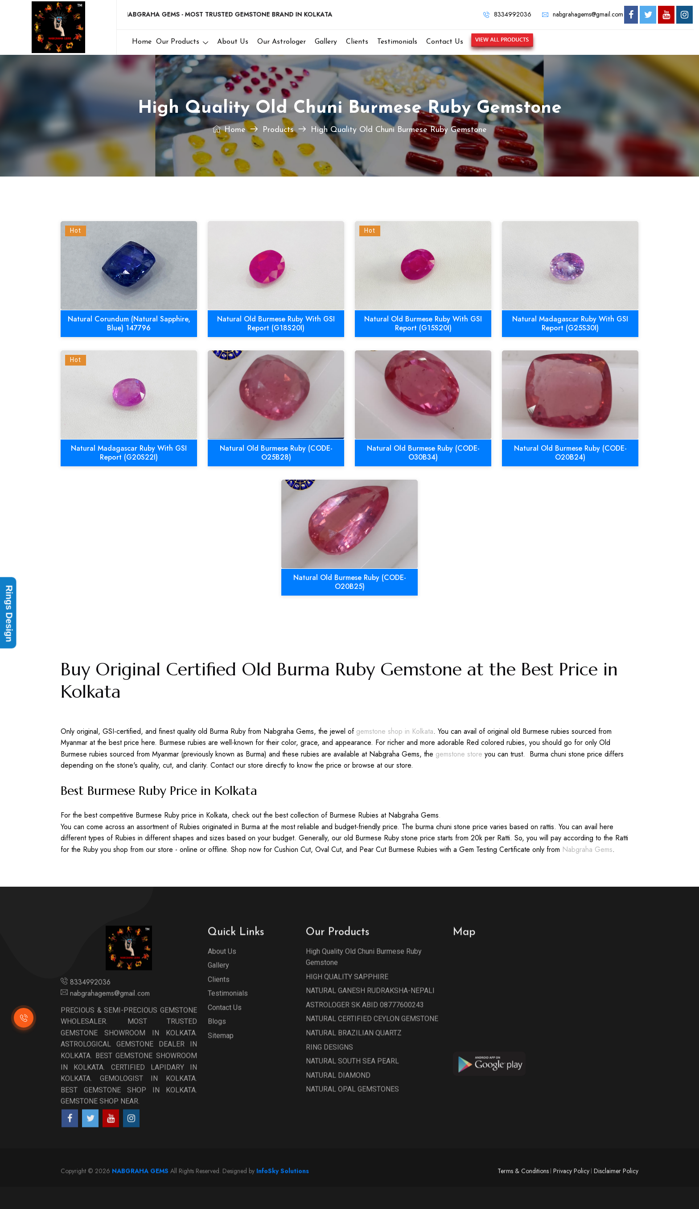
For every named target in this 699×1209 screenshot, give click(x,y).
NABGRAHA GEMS (140, 1192)
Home (229, 130)
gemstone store (459, 754)
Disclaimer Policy (616, 1192)
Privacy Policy (571, 1192)
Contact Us (225, 1029)
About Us (222, 973)
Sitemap (221, 1057)
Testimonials (228, 1015)
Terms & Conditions (523, 1192)
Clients (219, 1001)
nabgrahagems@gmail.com (582, 14)
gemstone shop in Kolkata (394, 731)
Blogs (217, 1043)
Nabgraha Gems (587, 849)
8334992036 (507, 14)
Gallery (218, 987)
